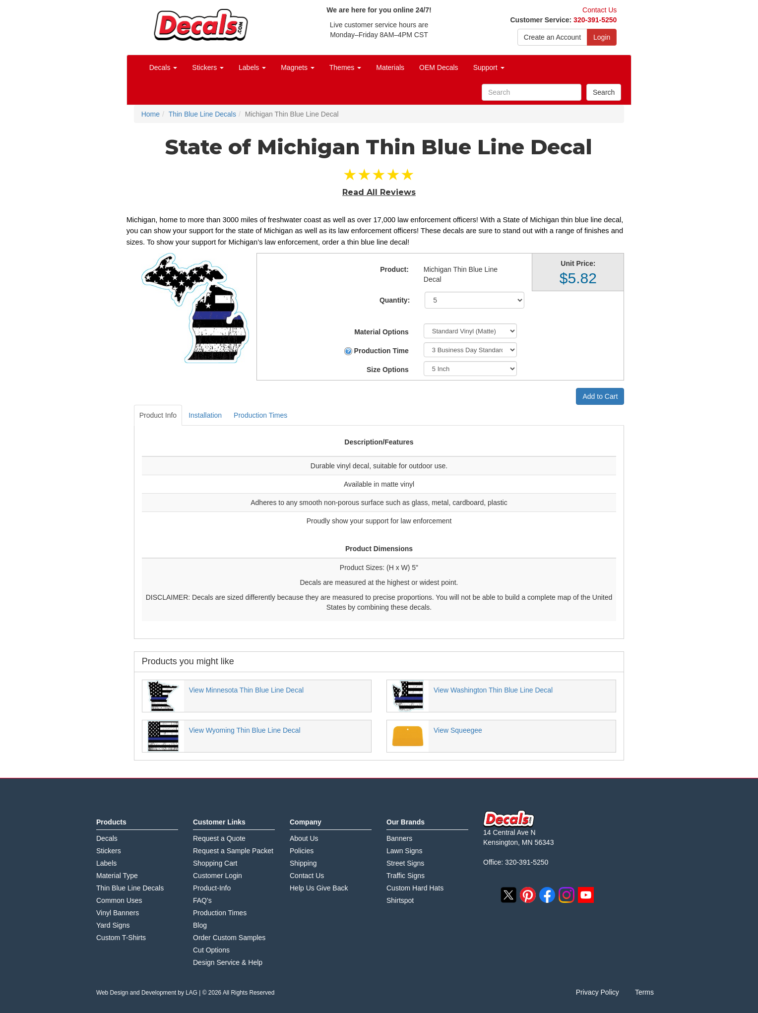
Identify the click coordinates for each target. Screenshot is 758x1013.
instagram (566, 895)
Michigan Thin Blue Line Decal (461, 274)
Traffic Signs (405, 876)
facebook (547, 895)
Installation (205, 415)
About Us (304, 838)
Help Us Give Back (319, 888)
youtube (586, 895)
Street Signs (405, 863)
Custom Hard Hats (414, 888)
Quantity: (394, 300)
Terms (644, 992)
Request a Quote (219, 838)
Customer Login (217, 876)
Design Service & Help (227, 962)
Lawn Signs (404, 851)
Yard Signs (112, 925)
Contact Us (599, 10)
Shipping (303, 863)
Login (601, 37)
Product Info (158, 415)
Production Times (260, 415)
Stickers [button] (208, 67)
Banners (399, 838)
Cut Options (211, 950)
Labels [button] (252, 67)
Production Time (376, 351)
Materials (390, 67)
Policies (302, 851)
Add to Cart (600, 396)
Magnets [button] (298, 67)
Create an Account (552, 37)
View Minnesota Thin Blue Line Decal (246, 690)
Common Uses (119, 900)
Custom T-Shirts (121, 938)
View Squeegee (458, 730)
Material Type (117, 876)
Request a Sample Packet (233, 851)
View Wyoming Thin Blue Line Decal (245, 730)
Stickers (108, 851)
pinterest (528, 895)
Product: (394, 269)
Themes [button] (345, 67)
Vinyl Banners (117, 913)
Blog (200, 925)
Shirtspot (400, 900)
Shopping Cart (215, 863)
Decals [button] (163, 67)
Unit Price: (578, 263)
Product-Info (212, 888)
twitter (508, 895)
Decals (107, 838)
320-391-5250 (595, 20)
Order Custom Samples (229, 938)
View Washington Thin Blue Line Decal (493, 690)
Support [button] (489, 67)
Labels (106, 863)
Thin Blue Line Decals (130, 888)
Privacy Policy (597, 992)
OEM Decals (438, 67)
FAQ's (202, 900)
